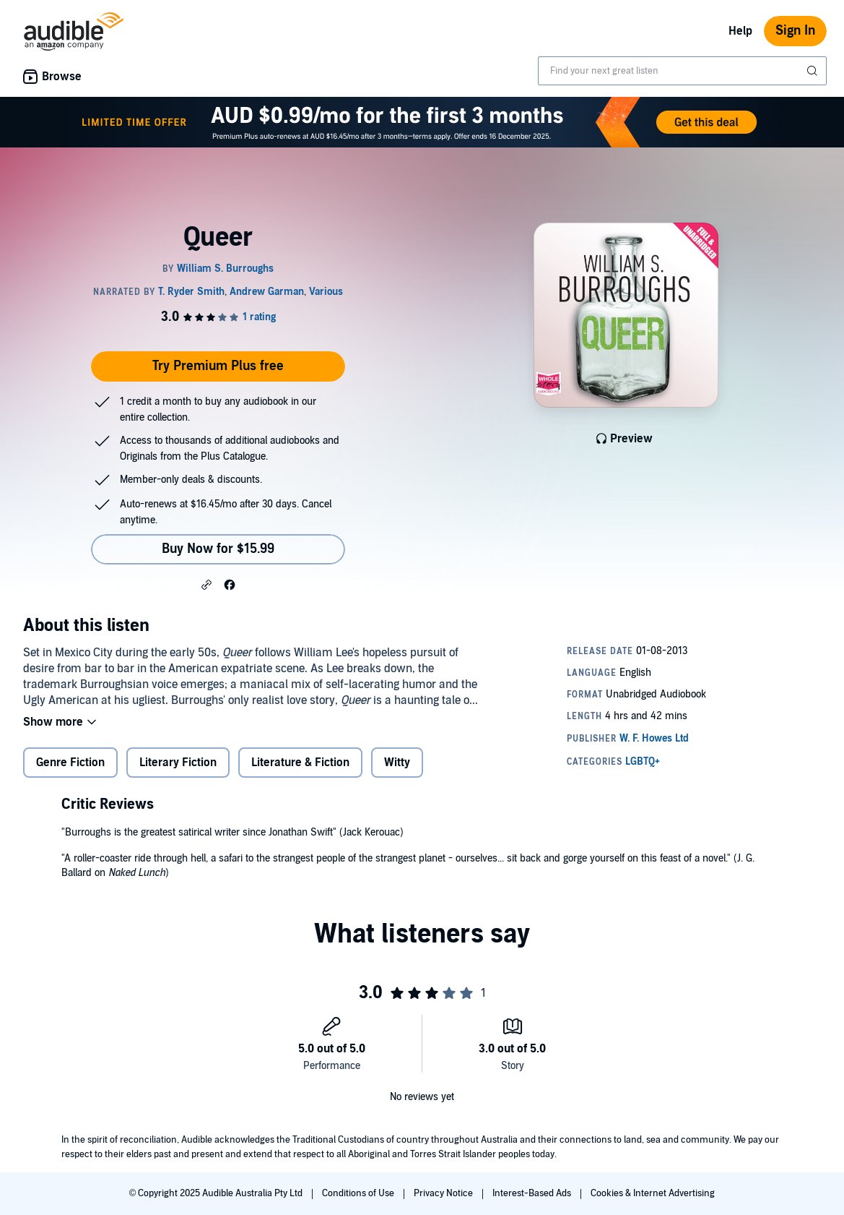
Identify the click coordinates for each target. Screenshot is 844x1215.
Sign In (795, 30)
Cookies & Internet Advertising (653, 1193)
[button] (206, 584)
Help (740, 31)
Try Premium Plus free (218, 366)
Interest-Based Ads (532, 1193)
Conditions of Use (359, 1193)
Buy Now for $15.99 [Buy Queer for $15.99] (218, 549)
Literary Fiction (178, 762)
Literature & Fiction (300, 762)
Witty (397, 762)
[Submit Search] (814, 70)
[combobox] (682, 70)
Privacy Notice (444, 1193)
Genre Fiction (70, 762)
